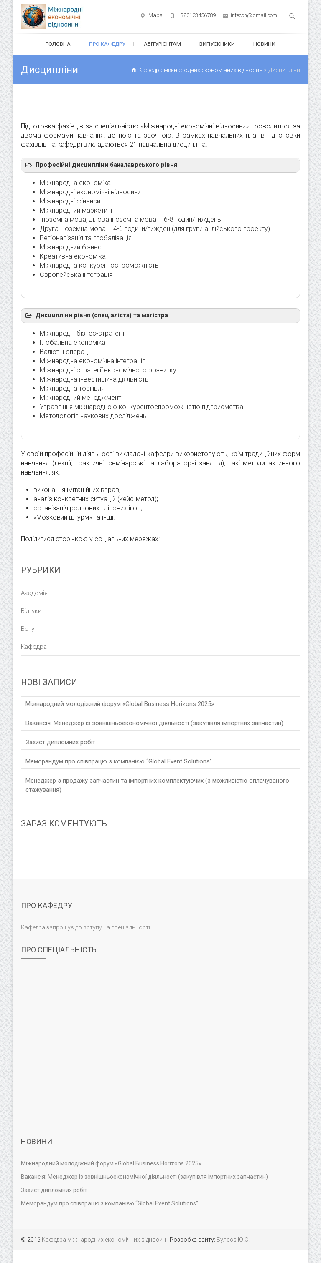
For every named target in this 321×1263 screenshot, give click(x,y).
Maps (155, 15)
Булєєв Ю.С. (233, 1239)
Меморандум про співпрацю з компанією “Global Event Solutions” (118, 761)
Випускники (217, 44)
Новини (264, 44)
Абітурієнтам (162, 44)
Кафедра (34, 646)
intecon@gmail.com (254, 15)
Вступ (29, 629)
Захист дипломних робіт (60, 742)
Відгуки (31, 611)
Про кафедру (107, 44)
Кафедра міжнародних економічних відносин (104, 1239)
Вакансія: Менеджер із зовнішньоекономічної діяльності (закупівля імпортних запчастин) (154, 723)
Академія (34, 593)
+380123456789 (197, 15)
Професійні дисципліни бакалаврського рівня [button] (100, 165)
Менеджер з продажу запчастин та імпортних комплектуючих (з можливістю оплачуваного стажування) (157, 785)
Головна (58, 44)
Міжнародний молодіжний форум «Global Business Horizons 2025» (119, 704)
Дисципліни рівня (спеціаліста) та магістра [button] (96, 315)
